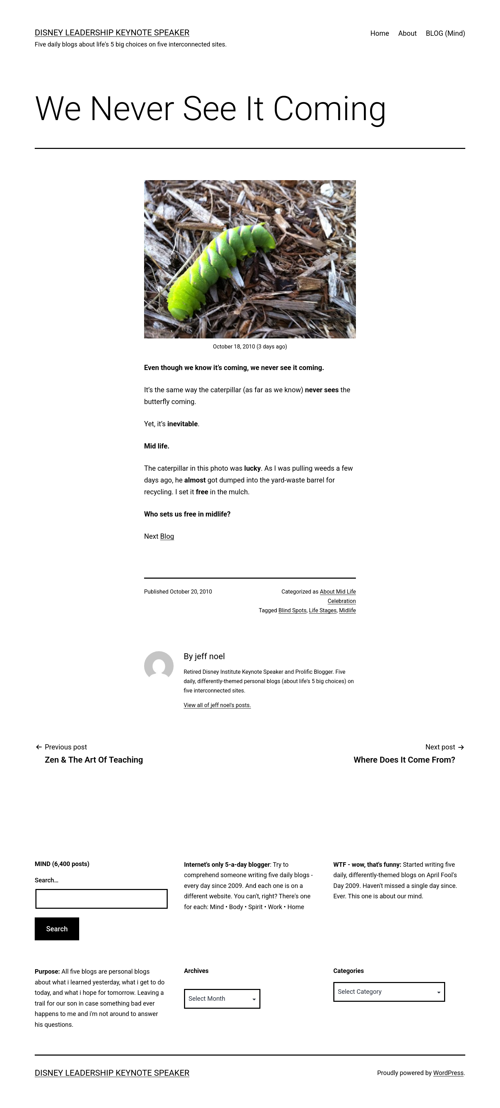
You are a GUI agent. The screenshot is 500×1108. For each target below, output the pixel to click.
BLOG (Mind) (445, 33)
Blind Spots (292, 610)
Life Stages (323, 610)
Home (379, 33)
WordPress (448, 1072)
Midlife (347, 610)
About (407, 33)
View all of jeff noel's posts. (217, 705)
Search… (47, 880)
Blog (167, 536)
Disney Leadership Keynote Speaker (112, 32)
